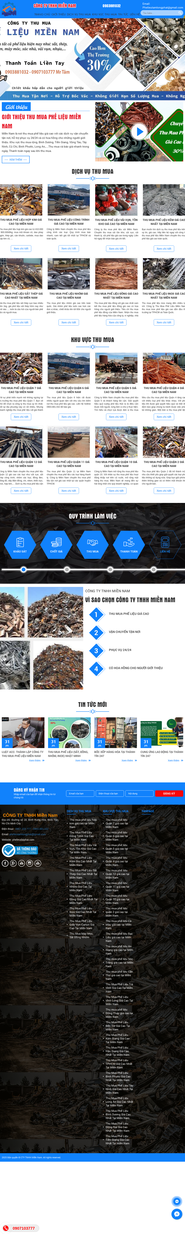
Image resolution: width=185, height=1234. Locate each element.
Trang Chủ (42, 14)
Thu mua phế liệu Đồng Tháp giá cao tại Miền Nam (119, 1013)
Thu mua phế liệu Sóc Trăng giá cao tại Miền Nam (119, 962)
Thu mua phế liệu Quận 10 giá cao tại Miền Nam (117, 899)
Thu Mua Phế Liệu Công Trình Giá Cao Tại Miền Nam (82, 836)
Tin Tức (123, 14)
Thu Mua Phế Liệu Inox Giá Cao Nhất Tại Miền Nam (83, 911)
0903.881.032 (41, 828)
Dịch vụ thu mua (79, 14)
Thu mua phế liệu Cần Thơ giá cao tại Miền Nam (119, 975)
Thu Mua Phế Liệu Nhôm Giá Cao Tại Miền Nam (81, 886)
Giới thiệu (58, 14)
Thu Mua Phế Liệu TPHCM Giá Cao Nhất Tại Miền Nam (119, 1063)
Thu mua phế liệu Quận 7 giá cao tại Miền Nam (117, 823)
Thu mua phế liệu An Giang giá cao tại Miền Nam (119, 949)
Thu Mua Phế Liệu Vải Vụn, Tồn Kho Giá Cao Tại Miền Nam (83, 848)
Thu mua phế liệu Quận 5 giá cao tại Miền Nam (117, 848)
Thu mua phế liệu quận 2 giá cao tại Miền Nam (117, 911)
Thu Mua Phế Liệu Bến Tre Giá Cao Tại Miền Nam (118, 1025)
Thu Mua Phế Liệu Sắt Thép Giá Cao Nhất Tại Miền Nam (83, 873)
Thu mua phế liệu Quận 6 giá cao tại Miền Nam (117, 836)
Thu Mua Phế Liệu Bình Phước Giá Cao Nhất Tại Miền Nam (118, 1076)
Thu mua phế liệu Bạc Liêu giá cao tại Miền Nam (119, 937)
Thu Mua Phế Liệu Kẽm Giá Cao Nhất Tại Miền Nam (83, 861)
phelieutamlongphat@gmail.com (28, 834)
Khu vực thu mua (104, 14)
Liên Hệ (135, 14)
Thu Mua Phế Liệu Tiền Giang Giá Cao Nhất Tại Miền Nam (117, 1139)
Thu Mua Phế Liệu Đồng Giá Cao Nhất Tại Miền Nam (84, 899)
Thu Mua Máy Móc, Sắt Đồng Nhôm (81, 935)
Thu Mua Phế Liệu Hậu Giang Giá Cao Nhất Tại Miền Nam (117, 1051)
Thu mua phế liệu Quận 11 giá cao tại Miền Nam (117, 886)
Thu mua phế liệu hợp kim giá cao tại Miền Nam (83, 823)
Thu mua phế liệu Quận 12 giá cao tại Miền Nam (117, 873)
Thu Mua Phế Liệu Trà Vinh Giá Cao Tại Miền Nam (119, 987)
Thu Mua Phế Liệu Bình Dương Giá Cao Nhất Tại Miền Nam (118, 1114)
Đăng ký (169, 793)
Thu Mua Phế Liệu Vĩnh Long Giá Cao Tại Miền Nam (119, 1000)
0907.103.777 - (24, 828)
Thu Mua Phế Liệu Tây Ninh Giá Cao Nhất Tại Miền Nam (119, 1089)
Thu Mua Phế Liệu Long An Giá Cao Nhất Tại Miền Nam (119, 1101)
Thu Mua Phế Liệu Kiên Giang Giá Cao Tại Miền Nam (118, 1038)
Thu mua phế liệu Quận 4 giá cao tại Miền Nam (117, 861)
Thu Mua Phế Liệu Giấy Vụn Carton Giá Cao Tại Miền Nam (82, 924)
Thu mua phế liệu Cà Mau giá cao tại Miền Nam (119, 924)
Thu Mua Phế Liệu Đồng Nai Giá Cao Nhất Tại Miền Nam (117, 1127)
